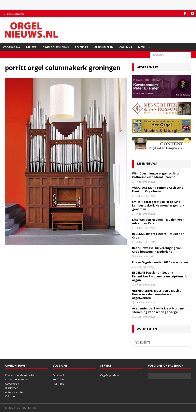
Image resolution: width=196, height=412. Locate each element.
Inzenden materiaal (17, 379)
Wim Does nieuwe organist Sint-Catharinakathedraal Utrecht (155, 175)
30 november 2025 (145, 284)
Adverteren (12, 383)
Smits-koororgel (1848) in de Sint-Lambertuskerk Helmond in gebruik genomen (158, 205)
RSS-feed (58, 383)
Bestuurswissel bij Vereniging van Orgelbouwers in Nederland (157, 250)
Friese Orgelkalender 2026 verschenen (160, 262)
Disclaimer (11, 388)
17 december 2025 (145, 181)
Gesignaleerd (103, 47)
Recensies (81, 47)
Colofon (10, 396)
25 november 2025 (145, 316)
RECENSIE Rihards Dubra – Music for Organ (158, 235)
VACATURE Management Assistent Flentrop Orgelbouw (157, 189)
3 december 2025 (144, 266)
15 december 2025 (145, 195)
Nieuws (31, 47)
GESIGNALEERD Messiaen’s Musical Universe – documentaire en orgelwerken (157, 294)
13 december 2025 (145, 213)
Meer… (142, 47)
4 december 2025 (144, 256)
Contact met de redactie (19, 375)
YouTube (58, 379)
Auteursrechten (14, 392)
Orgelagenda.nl (109, 375)
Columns (125, 47)
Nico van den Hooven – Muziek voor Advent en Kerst (158, 221)
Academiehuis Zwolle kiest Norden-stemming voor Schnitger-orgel (158, 310)
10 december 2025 (145, 242)
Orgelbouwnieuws (55, 47)
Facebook (59, 375)
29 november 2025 (145, 302)
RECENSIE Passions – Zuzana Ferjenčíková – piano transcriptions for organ (160, 276)
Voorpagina (11, 47)
